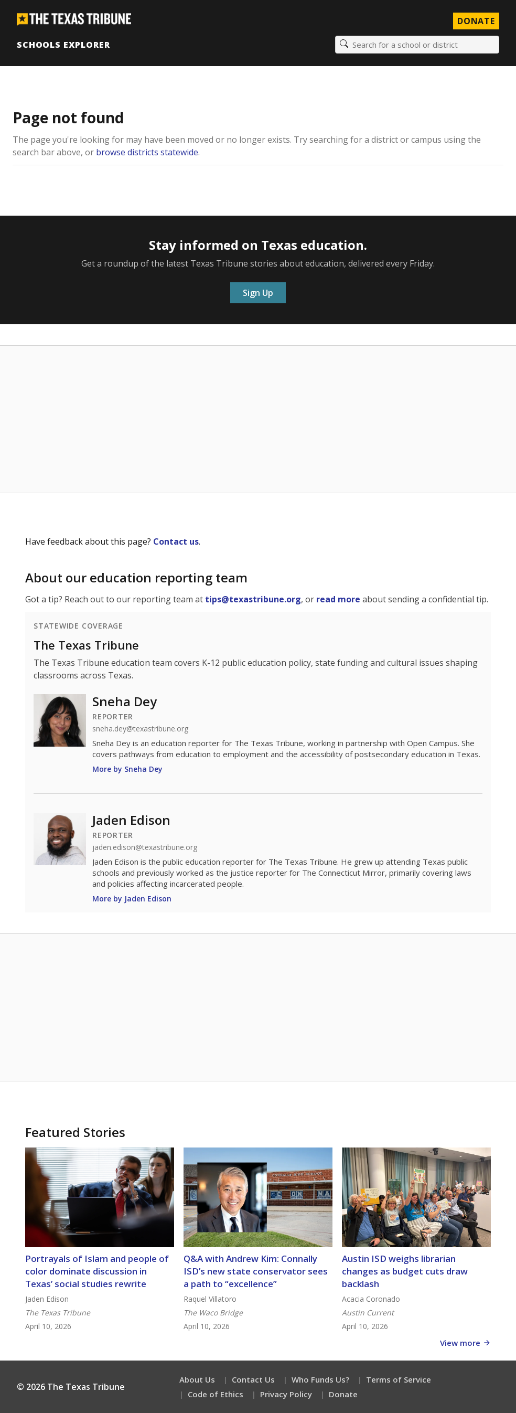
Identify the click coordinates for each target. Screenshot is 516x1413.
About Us (197, 1379)
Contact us (176, 541)
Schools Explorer (63, 44)
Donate (343, 1394)
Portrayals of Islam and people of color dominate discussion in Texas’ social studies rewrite (97, 1271)
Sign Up (258, 293)
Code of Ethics (215, 1394)
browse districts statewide (147, 152)
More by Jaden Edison (131, 899)
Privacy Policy (286, 1394)
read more (338, 599)
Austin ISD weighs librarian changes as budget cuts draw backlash (405, 1271)
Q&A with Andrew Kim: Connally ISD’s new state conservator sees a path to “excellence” (256, 1271)
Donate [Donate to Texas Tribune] (476, 21)
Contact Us (253, 1379)
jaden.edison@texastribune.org (144, 847)
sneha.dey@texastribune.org (140, 729)
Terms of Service (398, 1379)
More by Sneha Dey (127, 769)
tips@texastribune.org (253, 599)
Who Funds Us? (320, 1379)
